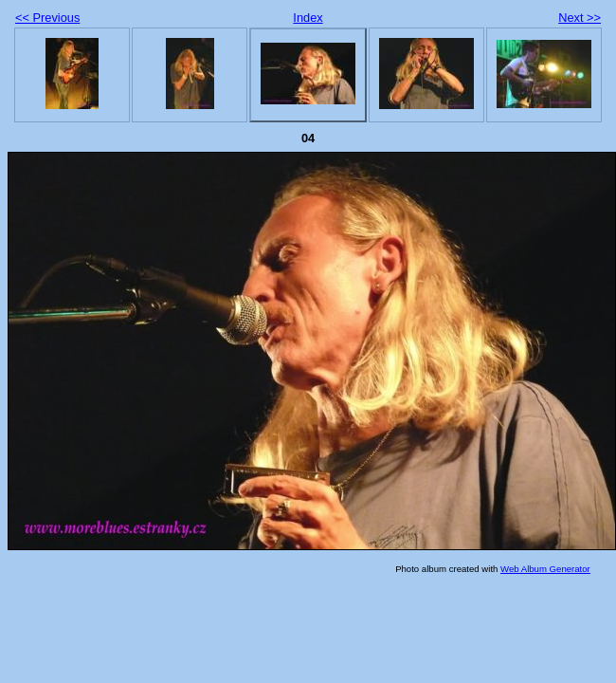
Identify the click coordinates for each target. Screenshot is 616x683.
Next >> (579, 17)
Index (307, 17)
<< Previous (47, 17)
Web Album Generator (545, 568)
